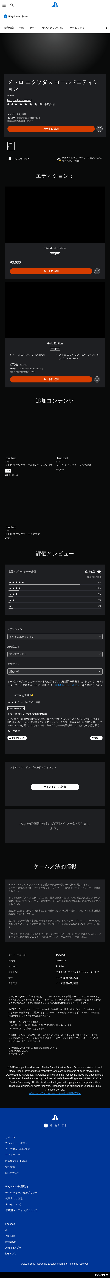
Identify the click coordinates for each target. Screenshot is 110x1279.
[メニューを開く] (4, 5)
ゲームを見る (77, 27)
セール (33, 27)
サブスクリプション (53, 27)
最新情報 (9, 27)
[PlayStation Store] (16, 16)
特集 (21, 27)
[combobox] (55, 637)
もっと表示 (13, 731)
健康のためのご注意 (18, 1050)
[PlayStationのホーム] (55, 5)
